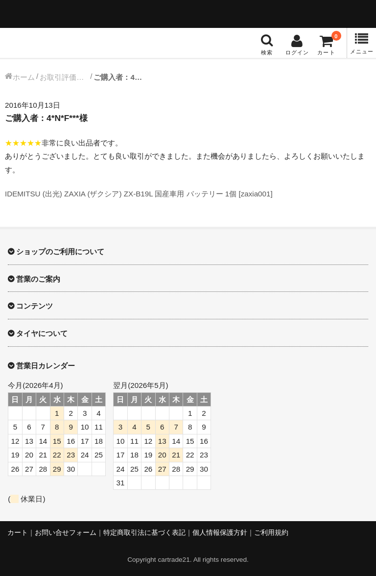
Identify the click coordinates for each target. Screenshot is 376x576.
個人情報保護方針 (219, 532)
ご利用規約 (271, 532)
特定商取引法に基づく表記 (144, 532)
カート (17, 532)
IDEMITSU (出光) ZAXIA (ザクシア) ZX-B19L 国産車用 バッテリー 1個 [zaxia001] (139, 194)
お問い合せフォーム (65, 532)
